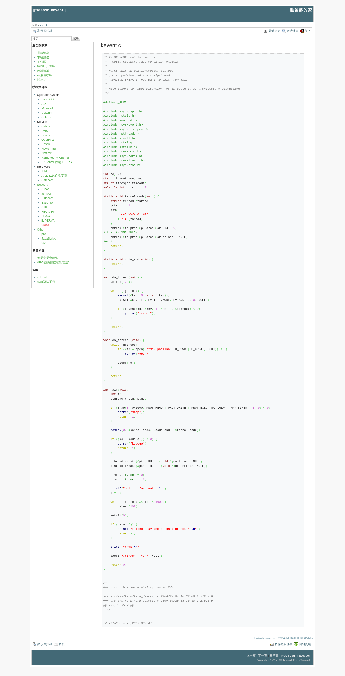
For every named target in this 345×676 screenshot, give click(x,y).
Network (42, 184)
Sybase (46, 126)
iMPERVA (48, 220)
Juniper (46, 193)
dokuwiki (43, 277)
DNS (44, 130)
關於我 (41, 80)
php (44, 234)
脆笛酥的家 (301, 10)
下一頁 (262, 655)
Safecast (47, 180)
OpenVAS (48, 139)
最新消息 (43, 53)
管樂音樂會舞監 (47, 258)
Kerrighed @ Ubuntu (55, 157)
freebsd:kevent (49, 10)
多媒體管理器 (283, 644)
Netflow (46, 153)
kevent (43, 25)
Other (41, 229)
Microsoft (47, 108)
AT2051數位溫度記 (54, 175)
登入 (308, 31)
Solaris (46, 117)
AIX (43, 103)
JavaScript (48, 238)
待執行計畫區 (46, 66)
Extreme (47, 202)
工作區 (41, 62)
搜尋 (76, 38)
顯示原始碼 (44, 31)
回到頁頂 (305, 644)
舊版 (62, 644)
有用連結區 (44, 75)
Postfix (45, 144)
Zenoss (46, 135)
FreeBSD (47, 99)
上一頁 (251, 655)
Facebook (303, 655)
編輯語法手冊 (46, 282)
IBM (44, 171)
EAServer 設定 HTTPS (56, 162)
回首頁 (273, 655)
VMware (47, 112)
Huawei (46, 216)
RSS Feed (288, 655)
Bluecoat (47, 198)
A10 (44, 207)
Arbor (45, 189)
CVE (44, 243)
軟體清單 (43, 71)
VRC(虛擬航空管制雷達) (53, 262)
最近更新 (274, 31)
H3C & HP (48, 211)
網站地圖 (292, 31)
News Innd (48, 148)
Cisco (45, 225)
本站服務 (43, 57)
